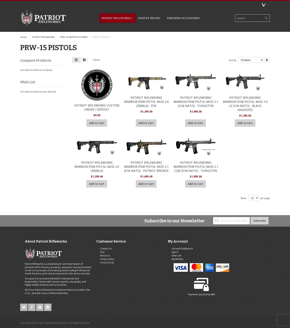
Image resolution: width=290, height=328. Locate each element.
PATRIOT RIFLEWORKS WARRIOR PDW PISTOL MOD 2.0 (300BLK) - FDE (146, 98)
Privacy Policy (97, 256)
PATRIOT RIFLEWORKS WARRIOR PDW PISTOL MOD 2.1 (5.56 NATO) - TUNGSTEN (195, 98)
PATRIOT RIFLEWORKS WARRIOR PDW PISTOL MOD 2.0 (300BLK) (97, 163)
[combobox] (250, 16)
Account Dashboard (161, 245)
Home (23, 33)
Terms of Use (97, 259)
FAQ (92, 248)
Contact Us (95, 245)
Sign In (154, 248)
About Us (95, 252)
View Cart (156, 252)
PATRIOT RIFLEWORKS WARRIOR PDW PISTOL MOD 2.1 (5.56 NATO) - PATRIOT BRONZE (146, 163)
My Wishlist (157, 256)
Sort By (232, 56)
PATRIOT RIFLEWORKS (43, 33)
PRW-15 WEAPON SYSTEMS (74, 33)
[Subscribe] (260, 217)
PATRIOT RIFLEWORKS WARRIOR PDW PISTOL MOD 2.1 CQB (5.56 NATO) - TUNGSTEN (195, 163)
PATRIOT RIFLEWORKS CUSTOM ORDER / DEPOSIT (96, 104)
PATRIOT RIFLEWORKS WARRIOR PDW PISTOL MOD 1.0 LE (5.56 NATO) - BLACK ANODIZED (245, 100)
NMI (248, 266)
